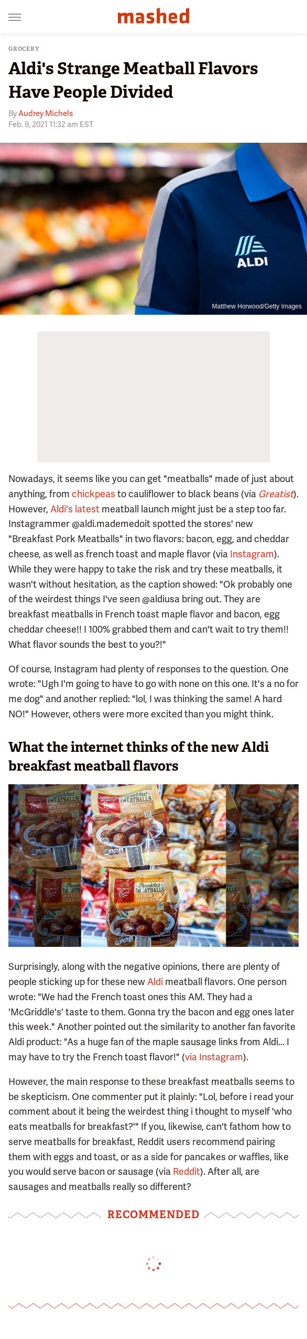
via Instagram (214, 1057)
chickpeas (93, 494)
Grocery (23, 49)
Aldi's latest (75, 509)
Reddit (186, 1171)
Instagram (252, 554)
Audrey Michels (45, 113)
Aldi (155, 982)
